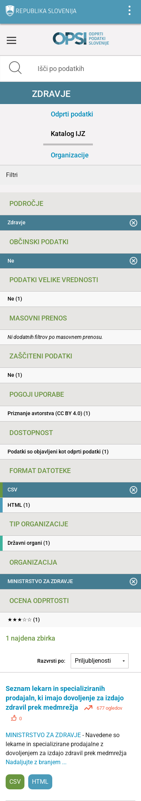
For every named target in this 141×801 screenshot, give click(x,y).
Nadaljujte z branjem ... (36, 762)
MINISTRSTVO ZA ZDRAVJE (44, 735)
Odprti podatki (72, 114)
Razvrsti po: (51, 661)
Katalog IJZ (68, 134)
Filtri (12, 174)
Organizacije (70, 155)
